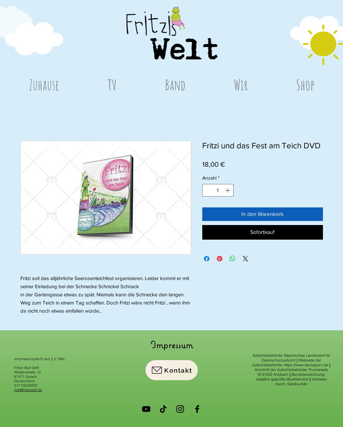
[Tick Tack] (163, 409)
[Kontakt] (171, 370)
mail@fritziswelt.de (28, 390)
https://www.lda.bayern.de (306, 365)
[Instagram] (180, 409)
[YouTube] (146, 409)
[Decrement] (207, 190)
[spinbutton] (218, 190)
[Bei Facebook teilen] (207, 259)
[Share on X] (245, 259)
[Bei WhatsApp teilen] (232, 259)
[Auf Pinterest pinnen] (220, 259)
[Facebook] (197, 409)
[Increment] (228, 190)
